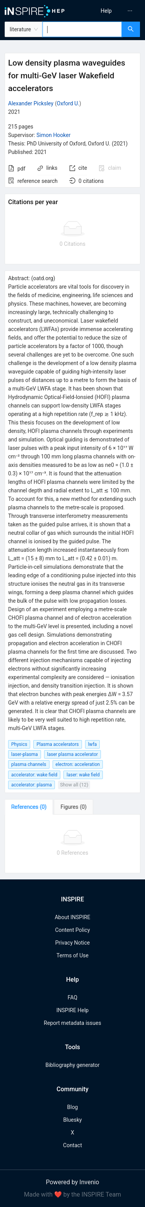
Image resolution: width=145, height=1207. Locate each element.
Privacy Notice (72, 943)
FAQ (72, 997)
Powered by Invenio (72, 1182)
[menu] (110, 11)
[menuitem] (106, 11)
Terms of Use (72, 955)
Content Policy (72, 930)
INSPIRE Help (72, 1010)
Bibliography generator (72, 1065)
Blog (72, 1107)
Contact (72, 1145)
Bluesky (72, 1120)
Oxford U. (68, 103)
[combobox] (82, 29)
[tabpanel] (72, 844)
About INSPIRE (72, 917)
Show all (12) (74, 785)
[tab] (28, 807)
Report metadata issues (72, 1023)
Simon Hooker (53, 135)
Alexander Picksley (30, 103)
